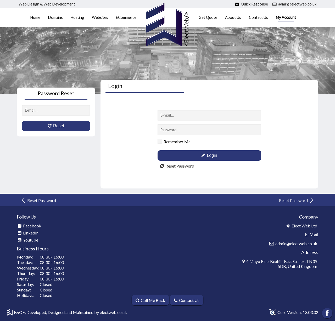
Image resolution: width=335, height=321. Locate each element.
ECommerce (126, 17)
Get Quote (208, 17)
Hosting (77, 17)
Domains (55, 17)
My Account (286, 17)
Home (35, 17)
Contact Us (258, 17)
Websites (100, 17)
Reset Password (38, 200)
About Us (233, 17)
